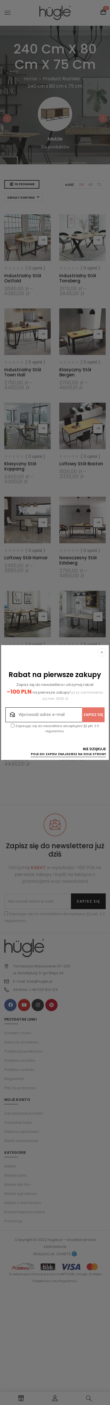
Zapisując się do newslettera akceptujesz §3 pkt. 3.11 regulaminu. (55, 728)
